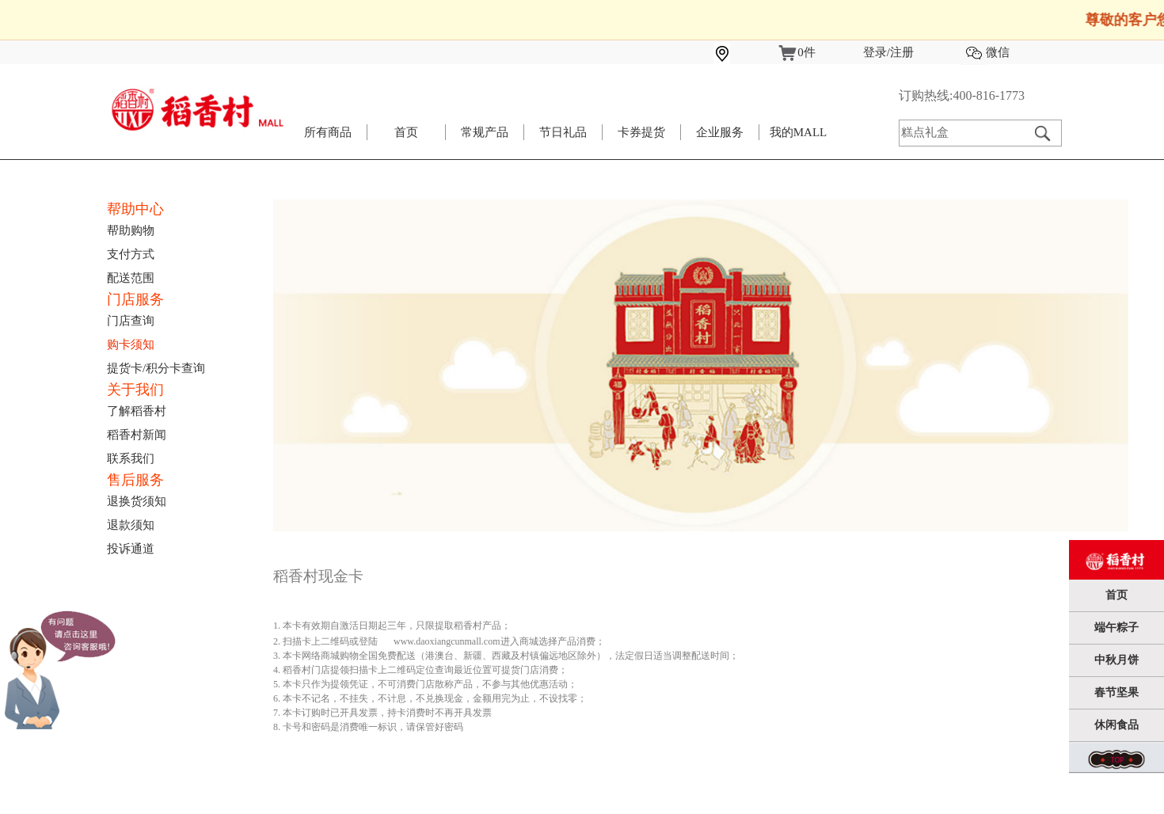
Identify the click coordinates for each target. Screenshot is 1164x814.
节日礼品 (563, 132)
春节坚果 (1116, 692)
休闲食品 (1116, 725)
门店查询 (130, 320)
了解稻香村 (136, 411)
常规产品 (484, 132)
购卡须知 (130, 344)
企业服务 (720, 132)
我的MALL (798, 132)
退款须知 (130, 525)
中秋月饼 (1116, 660)
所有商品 (328, 132)
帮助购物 (130, 230)
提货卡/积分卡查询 (156, 368)
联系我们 (130, 458)
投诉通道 (130, 548)
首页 (406, 132)
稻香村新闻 (136, 434)
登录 (875, 52)
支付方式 (130, 254)
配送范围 (130, 278)
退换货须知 (136, 501)
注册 (902, 52)
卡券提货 (641, 132)
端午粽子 (1116, 627)
